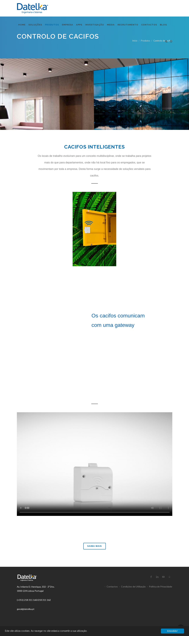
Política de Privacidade (159, 586)
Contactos (111, 586)
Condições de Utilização (132, 586)
